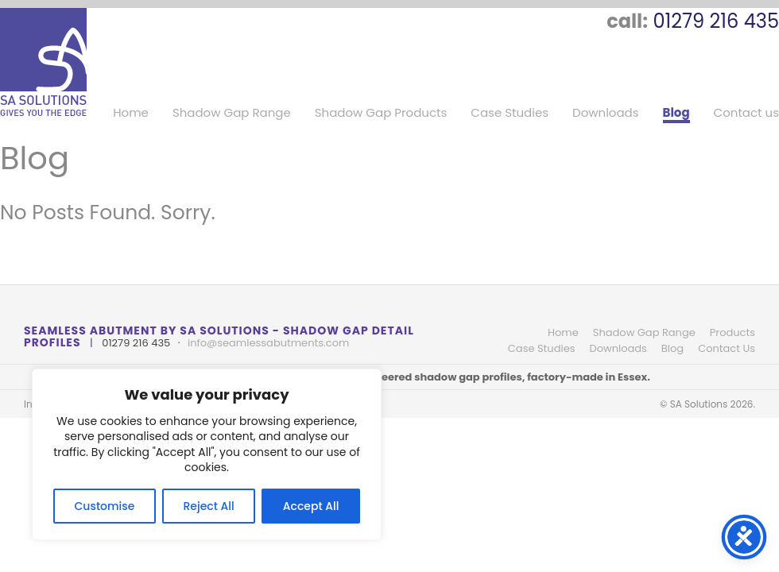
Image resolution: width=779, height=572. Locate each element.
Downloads (605, 113)
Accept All (311, 506)
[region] (207, 454)
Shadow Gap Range (231, 113)
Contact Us (726, 348)
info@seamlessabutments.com (268, 342)
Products (732, 332)
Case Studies (509, 113)
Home (131, 113)
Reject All (208, 506)
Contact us (746, 113)
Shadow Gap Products (381, 113)
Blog (676, 113)
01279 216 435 (716, 21)
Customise (105, 506)
